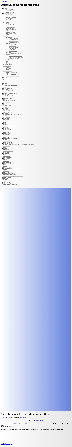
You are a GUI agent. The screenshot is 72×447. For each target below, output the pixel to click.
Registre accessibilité (11, 33)
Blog (4, 99)
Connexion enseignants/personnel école (12, 114)
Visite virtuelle (9, 9)
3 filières (5, 36)
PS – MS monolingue (13, 38)
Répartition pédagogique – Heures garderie (13, 176)
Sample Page (6, 179)
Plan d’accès (9, 16)
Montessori (9, 52)
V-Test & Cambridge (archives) (13, 76)
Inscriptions (9, 23)
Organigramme (9, 18)
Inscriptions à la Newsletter (10, 138)
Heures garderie (10, 28)
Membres (5, 148)
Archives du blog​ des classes (15, 56)
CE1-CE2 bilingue (12, 49)
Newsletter (6, 153)
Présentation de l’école (8, 13)
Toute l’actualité (7, 182)
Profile (5, 166)
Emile (7, 73)
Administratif (6, 22)
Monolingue (9, 37)
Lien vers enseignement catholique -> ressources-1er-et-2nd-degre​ (18, 144)
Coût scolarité (9, 31)
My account (6, 152)
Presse (4, 164)
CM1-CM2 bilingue (13, 51)
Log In (4, 147)
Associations (6, 59)
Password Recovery (7, 157)
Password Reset (7, 158)
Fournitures (6, 127)
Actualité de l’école (10, 10)
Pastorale (8, 19)
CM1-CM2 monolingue (14, 42)
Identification (6, 132)
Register (5, 169)
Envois (4, 123)
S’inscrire (5, 178)
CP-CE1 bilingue (12, 48)
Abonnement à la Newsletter (10, 85)
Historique (8, 21)
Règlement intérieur (10, 32)
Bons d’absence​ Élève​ (11, 29)
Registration (6, 171)
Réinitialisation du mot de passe (10, 174)
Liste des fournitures (11, 26)
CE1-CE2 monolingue (13, 41)
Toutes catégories (23, 417)
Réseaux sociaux (7, 66)
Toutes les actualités (8, 183)
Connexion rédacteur (14, 58)
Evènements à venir (10, 12)
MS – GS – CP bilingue (13, 47)
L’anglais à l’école (7, 71)
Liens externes (6, 146)
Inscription (6, 134)
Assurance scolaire (10, 27)
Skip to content (4, 1)
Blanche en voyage (7, 64)
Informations (6, 133)
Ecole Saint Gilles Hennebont (20, 4)
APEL (7, 62)
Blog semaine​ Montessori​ (15, 53)
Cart (4, 104)
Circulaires (6, 109)
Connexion (5, 113)
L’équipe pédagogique (11, 17)
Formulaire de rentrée (11, 24)
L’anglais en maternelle (11, 74)
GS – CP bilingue (12, 46)
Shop (4, 181)
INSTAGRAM (5, 139)
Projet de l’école (10, 14)
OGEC (7, 61)
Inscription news (7, 136)
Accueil (5, 8)
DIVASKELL (8, 63)
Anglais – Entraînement (11, 72)
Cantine (8, 34)
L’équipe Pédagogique (8, 143)
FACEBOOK (5, 124)
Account (5, 87)
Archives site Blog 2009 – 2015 (16, 57)
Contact (5, 77)
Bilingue (8, 43)
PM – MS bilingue (12, 44)
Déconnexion (6, 119)
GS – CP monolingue (13, 39)
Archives (8, 54)
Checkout (5, 108)
